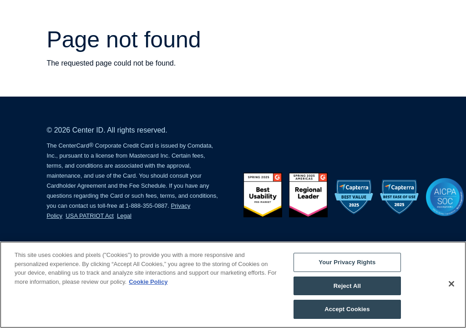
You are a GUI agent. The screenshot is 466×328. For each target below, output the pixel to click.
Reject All (347, 285)
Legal (124, 215)
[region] (233, 284)
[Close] (451, 284)
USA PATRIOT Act (89, 215)
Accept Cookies (347, 309)
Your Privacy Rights (347, 262)
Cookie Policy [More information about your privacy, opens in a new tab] (148, 281)
